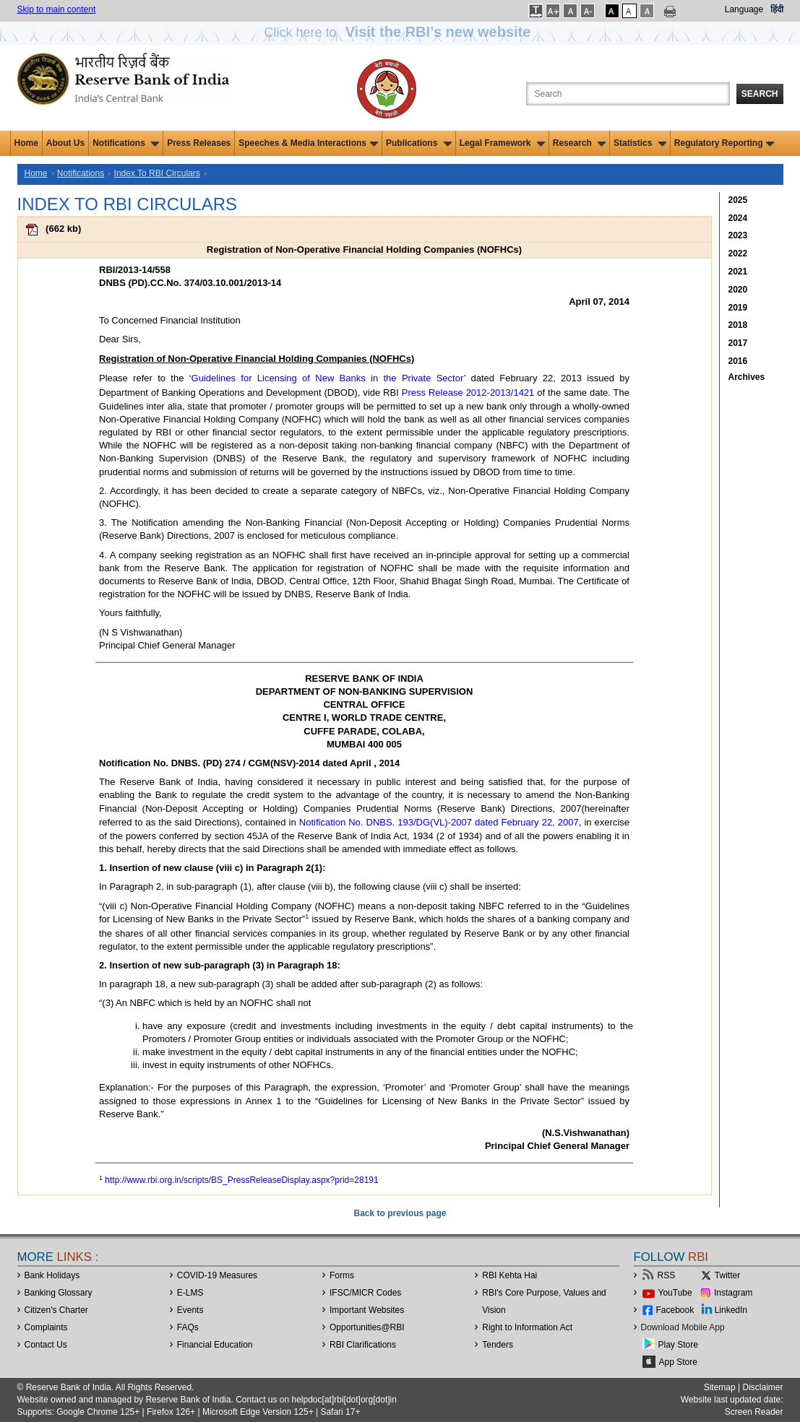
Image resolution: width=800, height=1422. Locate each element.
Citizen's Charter (56, 1310)
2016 (738, 361)
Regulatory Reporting (724, 143)
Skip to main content (56, 9)
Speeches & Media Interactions (308, 143)
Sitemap (720, 1387)
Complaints (46, 1327)
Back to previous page (399, 1213)
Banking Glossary (59, 1293)
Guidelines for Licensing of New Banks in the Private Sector (328, 378)
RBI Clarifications (363, 1345)
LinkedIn (731, 1310)
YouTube (675, 1293)
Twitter (727, 1275)
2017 (738, 343)
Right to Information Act (527, 1327)
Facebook (675, 1310)
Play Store (678, 1345)
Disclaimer (762, 1387)
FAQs (188, 1327)
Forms (342, 1275)
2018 (738, 325)
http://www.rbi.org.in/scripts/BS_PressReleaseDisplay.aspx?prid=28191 (241, 1180)
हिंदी (776, 9)
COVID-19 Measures (217, 1275)
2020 (738, 290)
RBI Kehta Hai (509, 1275)
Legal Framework (502, 143)
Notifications (126, 143)
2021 (738, 271)
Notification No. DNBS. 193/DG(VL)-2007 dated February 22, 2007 (439, 822)
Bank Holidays (52, 1275)
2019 (738, 308)
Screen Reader (754, 1412)
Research (579, 143)
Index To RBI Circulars (157, 173)
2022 (738, 253)
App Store (678, 1362)
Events (190, 1310)
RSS (667, 1275)
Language (744, 9)
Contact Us (46, 1345)
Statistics (640, 143)
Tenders (497, 1345)
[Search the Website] (628, 93)
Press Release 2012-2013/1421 (468, 392)
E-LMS (190, 1293)
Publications (419, 143)
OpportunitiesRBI (367, 1327)
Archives (746, 377)
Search (759, 94)
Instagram (733, 1293)
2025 (738, 200)
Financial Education (215, 1345)
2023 (738, 235)
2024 (738, 218)
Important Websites (367, 1310)
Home (26, 143)
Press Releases (199, 143)
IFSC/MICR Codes (365, 1293)
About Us (65, 143)
